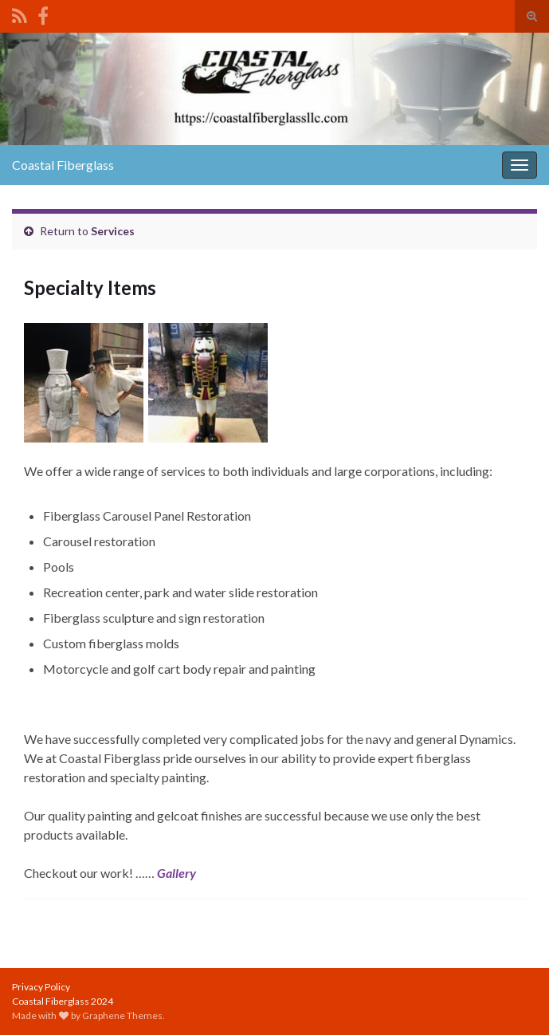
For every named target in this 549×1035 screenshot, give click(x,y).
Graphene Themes (122, 1015)
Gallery (176, 872)
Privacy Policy (41, 987)
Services (113, 231)
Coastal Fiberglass (63, 164)
